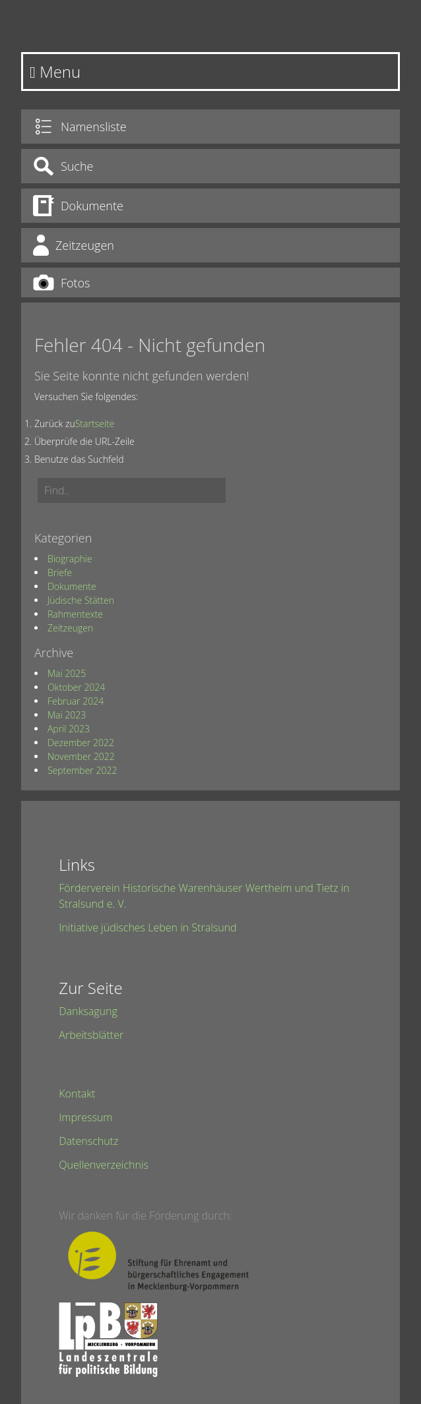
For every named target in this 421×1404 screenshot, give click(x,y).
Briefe (60, 572)
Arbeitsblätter (91, 1035)
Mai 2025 (67, 673)
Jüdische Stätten (81, 600)
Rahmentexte (75, 614)
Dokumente (72, 586)
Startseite (95, 423)
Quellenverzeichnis (103, 1164)
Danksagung (88, 1011)
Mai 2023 (67, 715)
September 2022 (82, 770)
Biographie (70, 558)
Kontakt (77, 1093)
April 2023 (69, 728)
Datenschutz (88, 1141)
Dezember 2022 (81, 742)
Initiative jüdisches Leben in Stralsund (147, 927)
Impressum (85, 1117)
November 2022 (81, 756)
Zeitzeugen (70, 628)
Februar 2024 (76, 701)
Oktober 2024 (76, 687)
